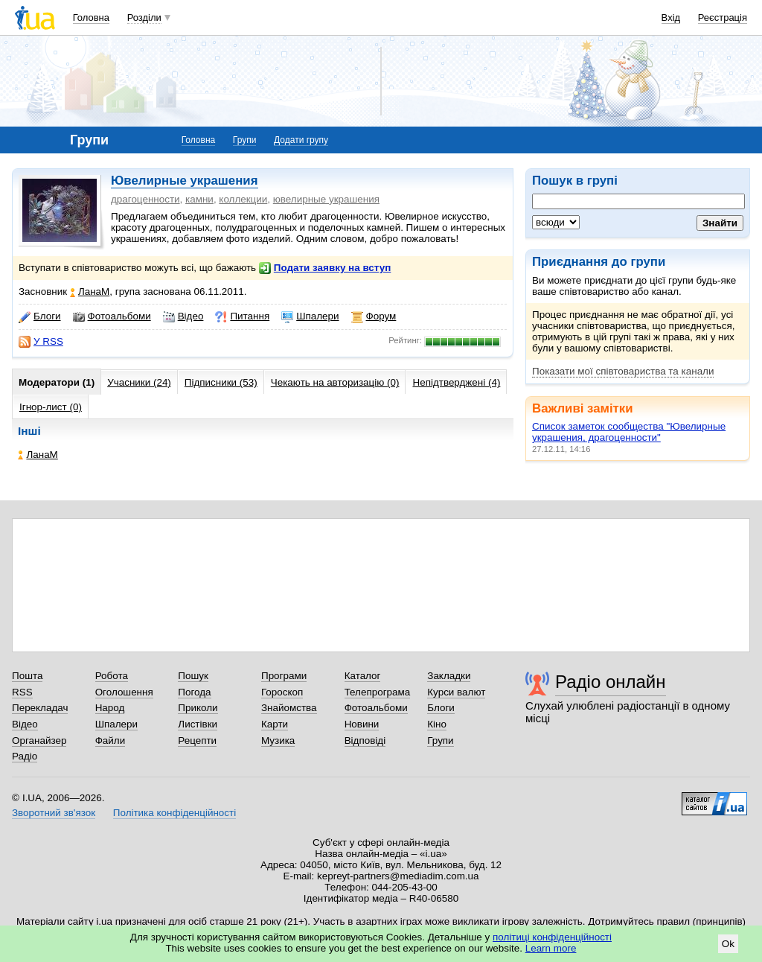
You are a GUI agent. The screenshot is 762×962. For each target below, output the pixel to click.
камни (199, 199)
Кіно (436, 724)
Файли (110, 740)
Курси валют (456, 692)
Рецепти (197, 740)
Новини (362, 724)
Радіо (24, 756)
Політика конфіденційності (174, 812)
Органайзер (39, 740)
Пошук (193, 675)
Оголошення (124, 692)
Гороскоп (282, 692)
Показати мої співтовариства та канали (623, 371)
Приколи (197, 707)
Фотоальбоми (112, 316)
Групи (245, 140)
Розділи (144, 17)
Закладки (448, 675)
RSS (22, 692)
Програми (284, 675)
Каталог (363, 675)
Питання (242, 316)
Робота (111, 675)
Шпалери (310, 316)
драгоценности (145, 199)
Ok (728, 943)
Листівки (197, 724)
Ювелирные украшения (184, 180)
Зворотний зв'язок (53, 812)
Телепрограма (378, 692)
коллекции (243, 199)
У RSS (41, 342)
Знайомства (289, 707)
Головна (91, 17)
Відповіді (365, 740)
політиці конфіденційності (552, 937)
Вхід (671, 17)
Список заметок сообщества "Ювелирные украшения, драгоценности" (629, 432)
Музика (278, 740)
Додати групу (301, 140)
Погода (194, 692)
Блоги (40, 316)
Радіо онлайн (610, 682)
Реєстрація (722, 17)
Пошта (27, 675)
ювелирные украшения (326, 199)
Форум (374, 316)
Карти (274, 724)
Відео (183, 316)
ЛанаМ (89, 291)
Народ (110, 707)
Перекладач (40, 707)
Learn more (551, 948)
